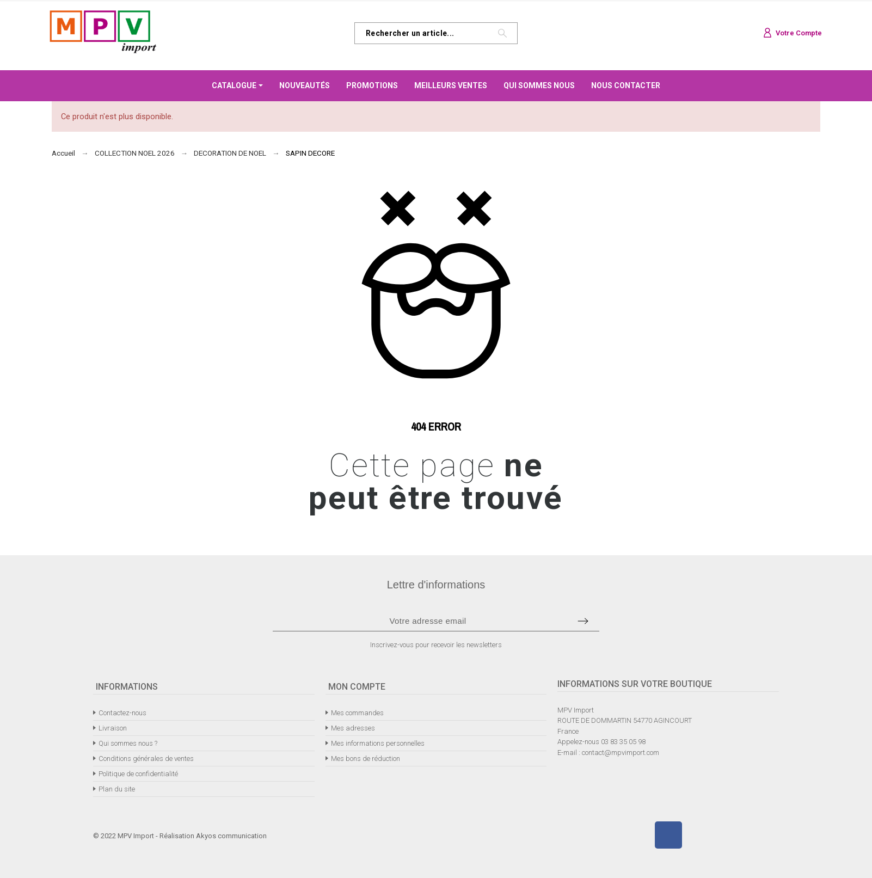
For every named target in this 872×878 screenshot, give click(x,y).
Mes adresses (353, 728)
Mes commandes (357, 713)
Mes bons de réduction (365, 758)
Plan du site (117, 789)
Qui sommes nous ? (128, 743)
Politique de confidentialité (138, 774)
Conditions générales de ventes (146, 758)
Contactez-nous (122, 713)
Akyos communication (231, 836)
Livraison (113, 728)
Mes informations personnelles (378, 743)
